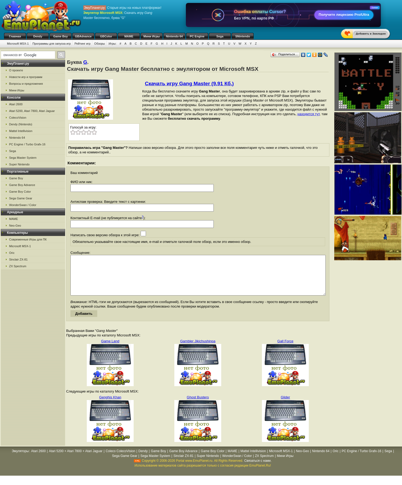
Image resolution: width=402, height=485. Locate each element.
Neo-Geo (15, 225)
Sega (219, 36)
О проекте (16, 70)
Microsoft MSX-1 (18, 43)
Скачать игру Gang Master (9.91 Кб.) (189, 83)
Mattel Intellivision (20, 131)
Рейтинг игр (82, 43)
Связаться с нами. (258, 469)
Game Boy (60, 36)
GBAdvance (83, 36)
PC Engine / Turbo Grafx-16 (27, 144)
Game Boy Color (20, 191)
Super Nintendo (19, 164)
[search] (27, 55)
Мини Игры (152, 36)
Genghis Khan (110, 405)
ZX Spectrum (17, 266)
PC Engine (197, 36)
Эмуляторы (20, 459)
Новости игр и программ (25, 77)
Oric (11, 252)
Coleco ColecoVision (120, 459)
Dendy (37, 36)
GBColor (106, 36)
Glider (285, 405)
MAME (128, 36)
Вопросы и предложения (26, 83)
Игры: (113, 43)
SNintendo (242, 36)
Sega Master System (22, 157)
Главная (15, 36)
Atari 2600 (15, 104)
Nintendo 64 (174, 36)
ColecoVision (17, 117)
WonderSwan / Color (22, 205)
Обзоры (99, 43)
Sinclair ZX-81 (18, 259)
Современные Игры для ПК (28, 239)
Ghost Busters (198, 405)
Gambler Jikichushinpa (198, 349)
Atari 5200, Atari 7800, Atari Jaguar (32, 110)
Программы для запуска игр (51, 43)
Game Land (110, 349)
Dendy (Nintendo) (20, 124)
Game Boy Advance (22, 185)
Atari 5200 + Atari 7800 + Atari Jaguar (75, 459)
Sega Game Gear (20, 198)
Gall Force (285, 349)
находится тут (309, 114)
